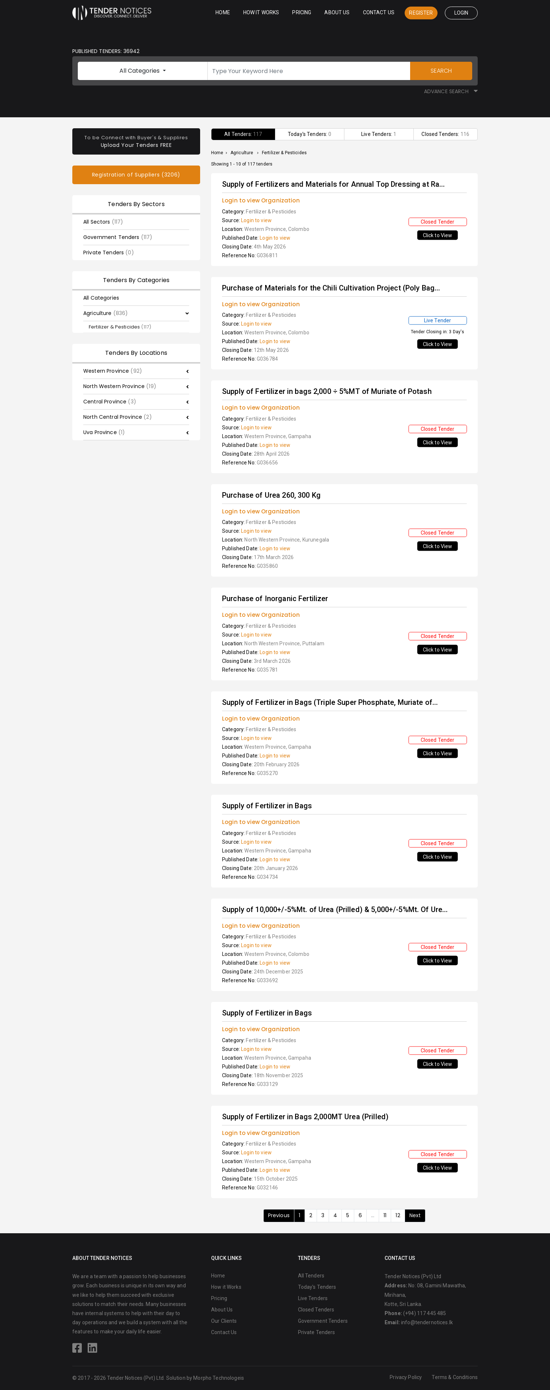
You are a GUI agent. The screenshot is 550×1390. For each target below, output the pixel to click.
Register (421, 13)
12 (398, 1215)
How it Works (261, 12)
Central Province (109, 401)
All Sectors (103, 221)
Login (461, 13)
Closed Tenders (316, 1310)
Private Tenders (108, 252)
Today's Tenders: (310, 134)
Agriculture (105, 313)
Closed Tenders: (445, 134)
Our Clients (224, 1321)
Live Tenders (313, 1298)
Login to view (256, 220)
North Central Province (117, 417)
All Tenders (311, 1276)
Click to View (437, 235)
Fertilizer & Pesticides (120, 326)
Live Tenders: (378, 134)
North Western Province (119, 386)
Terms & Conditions (455, 1377)
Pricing (301, 12)
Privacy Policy (406, 1377)
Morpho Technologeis (218, 1378)
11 (384, 1215)
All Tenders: (243, 134)
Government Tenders (117, 237)
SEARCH (441, 71)
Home (222, 12)
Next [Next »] (415, 1215)
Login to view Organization (261, 200)
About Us (337, 12)
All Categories (140, 71)
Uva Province (104, 432)
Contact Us (378, 12)
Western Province (112, 371)
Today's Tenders (317, 1287)
